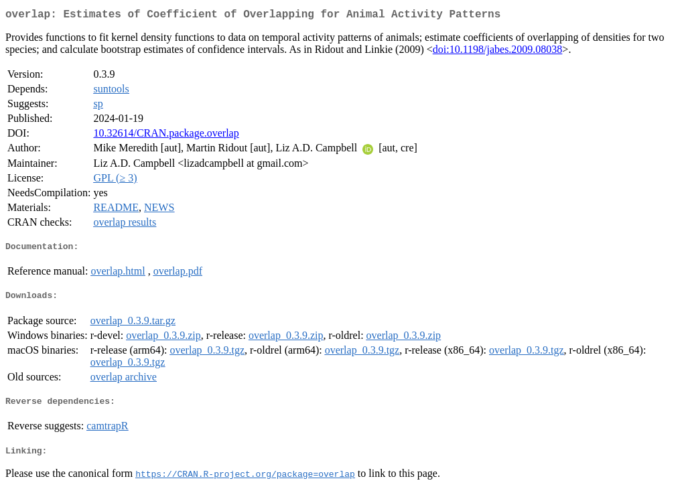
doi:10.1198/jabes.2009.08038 (498, 52)
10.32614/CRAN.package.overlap (165, 135)
